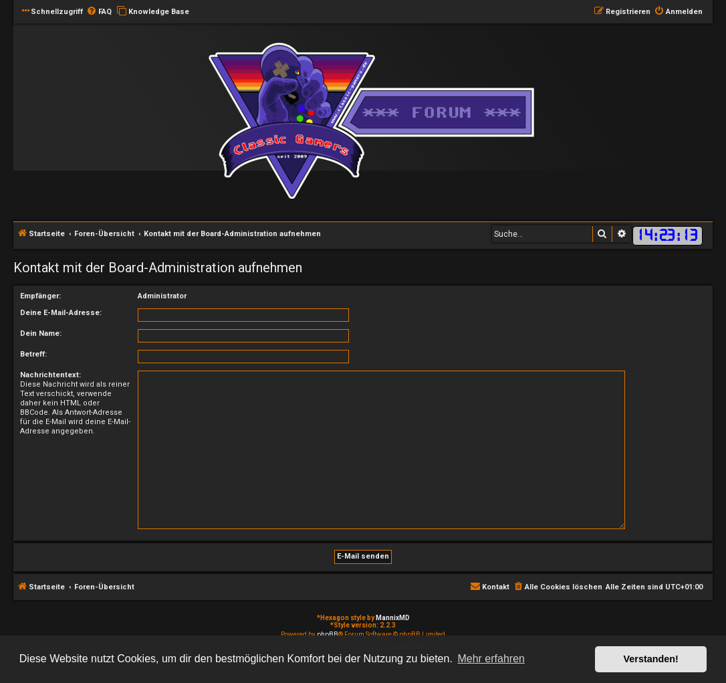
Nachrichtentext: (50, 375)
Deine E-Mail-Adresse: (61, 312)
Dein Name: (41, 333)
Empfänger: (40, 296)
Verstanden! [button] (651, 659)
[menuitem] (99, 12)
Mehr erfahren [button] (491, 658)
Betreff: (33, 354)
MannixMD (393, 617)
